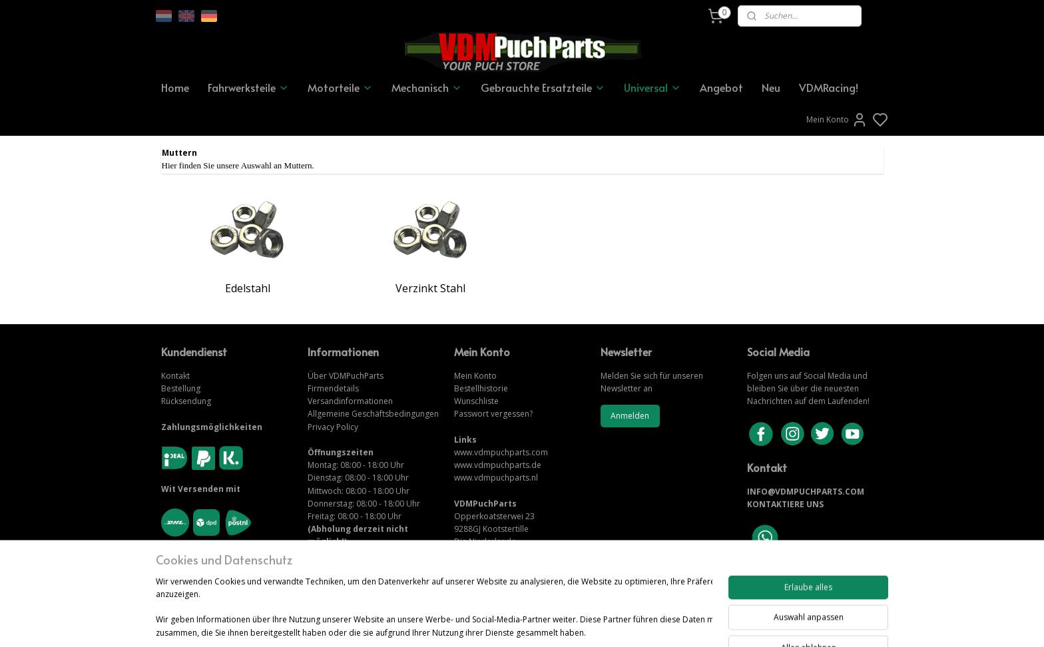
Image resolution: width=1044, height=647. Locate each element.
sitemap (567, 594)
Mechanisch (427, 87)
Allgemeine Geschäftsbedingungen (373, 413)
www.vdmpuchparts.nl (496, 477)
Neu (771, 87)
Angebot (721, 87)
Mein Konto (837, 120)
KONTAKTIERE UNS (785, 504)
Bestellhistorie (481, 388)
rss (596, 594)
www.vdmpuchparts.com (501, 452)
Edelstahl (247, 288)
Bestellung (180, 388)
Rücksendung (186, 401)
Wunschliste (476, 401)
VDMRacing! (828, 87)
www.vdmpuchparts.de (497, 465)
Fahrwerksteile (248, 87)
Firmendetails (333, 388)
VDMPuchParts (355, 375)
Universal (652, 87)
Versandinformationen (350, 401)
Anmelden (630, 415)
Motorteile (340, 87)
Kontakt (175, 375)
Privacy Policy (333, 427)
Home (175, 87)
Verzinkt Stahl (430, 288)
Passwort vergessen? (493, 413)
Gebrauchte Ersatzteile (543, 87)
